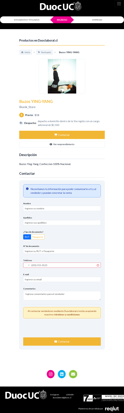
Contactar (62, 138)
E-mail (26, 278)
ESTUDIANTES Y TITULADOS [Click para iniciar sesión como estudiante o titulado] (26, 20)
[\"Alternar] (119, 3)
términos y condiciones (67, 318)
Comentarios (29, 292)
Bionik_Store (27, 110)
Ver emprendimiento (62, 148)
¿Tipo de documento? (33, 235)
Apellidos (27, 221)
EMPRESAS (97, 20)
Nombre (27, 207)
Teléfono (27, 264)
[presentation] (62, 331)
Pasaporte (37, 240)
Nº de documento (31, 250)
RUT (27, 240)
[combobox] (26, 269)
